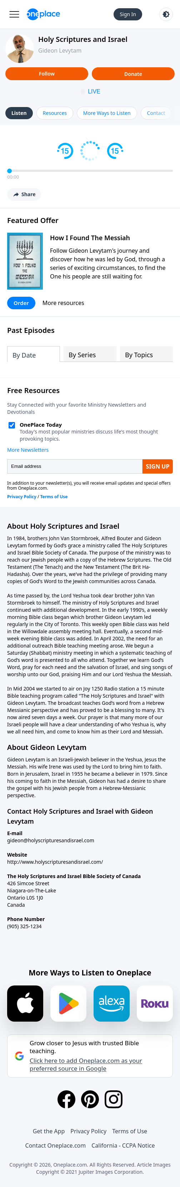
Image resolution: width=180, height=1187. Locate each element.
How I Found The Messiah (90, 237)
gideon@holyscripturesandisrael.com (50, 840)
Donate (133, 74)
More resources (63, 303)
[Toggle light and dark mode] (166, 14)
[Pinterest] (90, 1099)
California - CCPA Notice (123, 1145)
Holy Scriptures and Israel (83, 39)
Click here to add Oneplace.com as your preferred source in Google (86, 1064)
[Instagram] (113, 1099)
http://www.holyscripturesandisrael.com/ (55, 861)
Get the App (49, 1131)
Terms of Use (129, 1131)
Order (21, 302)
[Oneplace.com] (43, 14)
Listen (19, 113)
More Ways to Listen (107, 113)
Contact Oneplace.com (55, 1145)
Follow (47, 73)
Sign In (128, 14)
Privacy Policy (88, 1131)
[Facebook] (66, 1099)
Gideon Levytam (59, 50)
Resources (55, 113)
